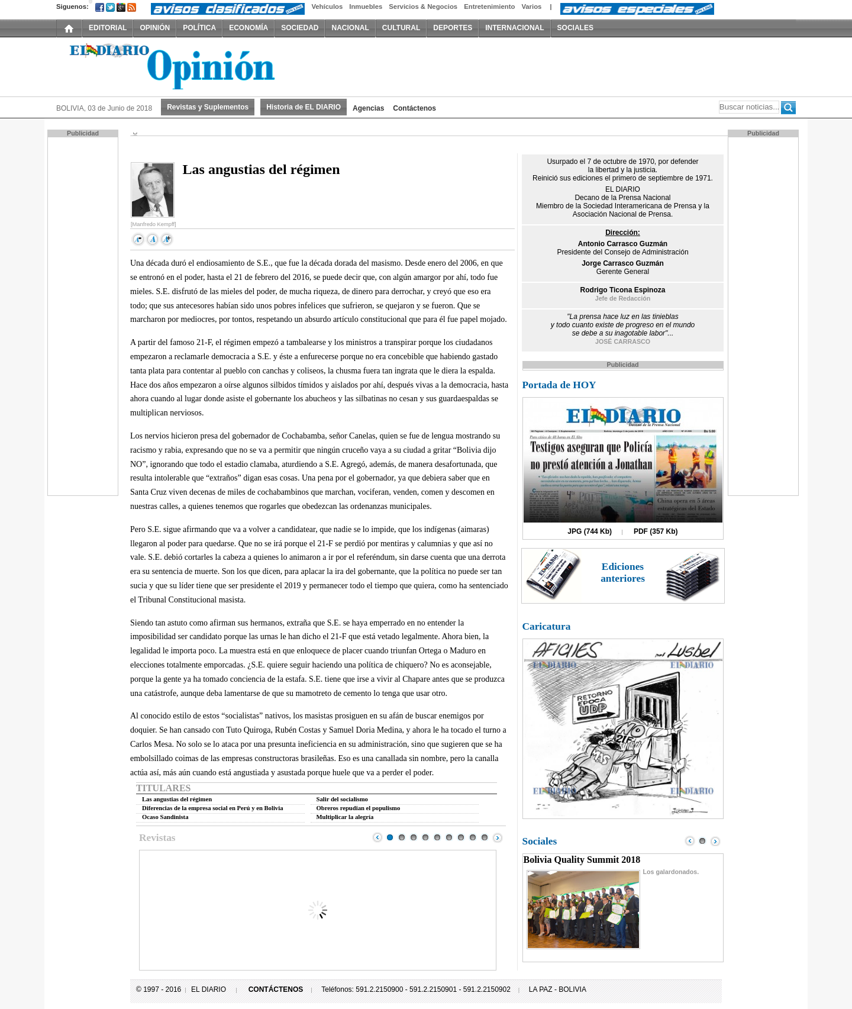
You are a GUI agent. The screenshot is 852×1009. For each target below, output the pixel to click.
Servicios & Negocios (423, 6)
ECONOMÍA (248, 28)
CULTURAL (401, 28)
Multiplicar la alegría (345, 817)
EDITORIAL (108, 28)
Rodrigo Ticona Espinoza (623, 290)
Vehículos (327, 6)
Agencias (368, 108)
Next (497, 837)
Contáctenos (414, 108)
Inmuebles (365, 6)
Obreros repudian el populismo (359, 808)
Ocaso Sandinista (165, 817)
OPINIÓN (155, 28)
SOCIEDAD (299, 28)
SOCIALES (575, 28)
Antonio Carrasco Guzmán (622, 244)
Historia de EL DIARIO (303, 107)
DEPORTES (452, 28)
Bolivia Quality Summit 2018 (582, 860)
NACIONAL (350, 28)
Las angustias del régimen (177, 799)
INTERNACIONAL (514, 28)
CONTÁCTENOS (276, 989)
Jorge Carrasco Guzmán (623, 263)
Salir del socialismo (342, 799)
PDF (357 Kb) (656, 531)
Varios (531, 6)
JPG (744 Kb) (589, 531)
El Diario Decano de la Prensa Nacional (189, 65)
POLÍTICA (199, 28)
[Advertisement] (84, 315)
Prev (377, 837)
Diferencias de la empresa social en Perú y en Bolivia (212, 808)
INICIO (69, 28)
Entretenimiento (489, 6)
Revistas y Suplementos (207, 107)
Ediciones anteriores (623, 572)
